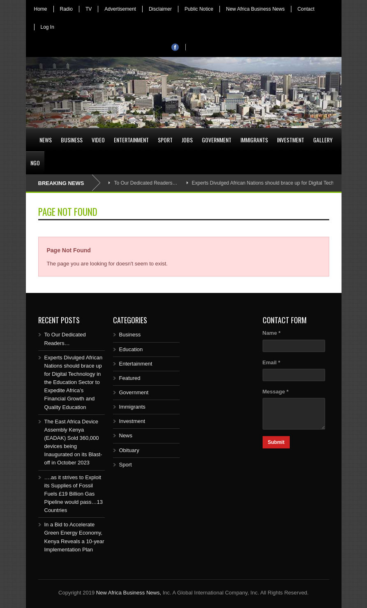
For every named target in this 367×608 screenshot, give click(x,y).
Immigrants (254, 139)
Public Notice (199, 9)
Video (98, 139)
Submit (276, 442)
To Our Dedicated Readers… (145, 183)
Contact (306, 9)
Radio (66, 9)
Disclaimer (160, 9)
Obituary (129, 450)
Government (216, 139)
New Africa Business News (255, 9)
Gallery (322, 139)
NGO (35, 162)
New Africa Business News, (128, 593)
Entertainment (131, 139)
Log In (47, 27)
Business (72, 139)
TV (88, 9)
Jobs (187, 139)
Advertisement (120, 9)
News (45, 139)
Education (131, 349)
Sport (165, 139)
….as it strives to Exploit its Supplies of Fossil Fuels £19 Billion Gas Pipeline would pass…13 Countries (73, 494)
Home (40, 9)
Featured (130, 378)
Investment (290, 139)
